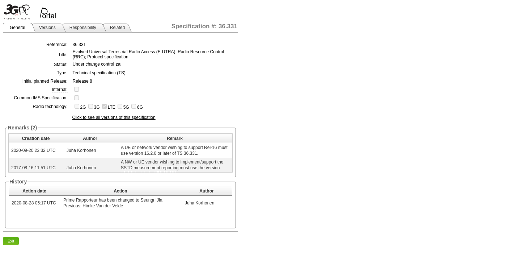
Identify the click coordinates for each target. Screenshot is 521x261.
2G (83, 107)
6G (140, 107)
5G (126, 107)
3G (97, 107)
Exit (11, 241)
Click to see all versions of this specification (114, 117)
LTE (111, 107)
